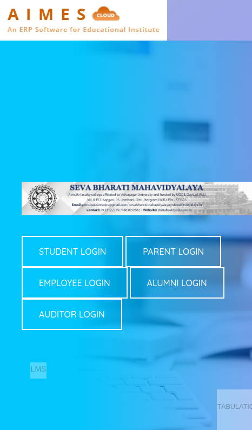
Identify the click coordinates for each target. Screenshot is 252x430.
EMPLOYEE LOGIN (74, 282)
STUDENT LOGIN (72, 251)
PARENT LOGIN (173, 251)
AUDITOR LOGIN (72, 314)
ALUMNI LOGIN (177, 282)
